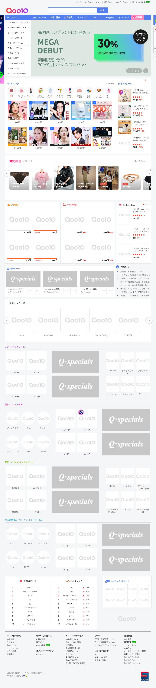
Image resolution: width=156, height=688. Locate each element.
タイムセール (125, 83)
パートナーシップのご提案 (135, 651)
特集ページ (15, 268)
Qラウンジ (40, 654)
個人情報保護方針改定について (131, 272)
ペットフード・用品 (16, 63)
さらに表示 (110, 83)
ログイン (79, 2)
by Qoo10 (27, 161)
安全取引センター (73, 657)
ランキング (13, 83)
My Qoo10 (89, 2)
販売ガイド (40, 642)
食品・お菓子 (13, 58)
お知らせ (124, 267)
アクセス (69, 654)
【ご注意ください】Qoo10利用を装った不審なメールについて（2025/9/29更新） (135, 292)
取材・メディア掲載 (132, 654)
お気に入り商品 (101, 657)
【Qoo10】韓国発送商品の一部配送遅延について (135, 282)
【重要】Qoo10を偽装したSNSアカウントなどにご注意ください (135, 278)
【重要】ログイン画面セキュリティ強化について (135, 296)
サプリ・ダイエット (16, 32)
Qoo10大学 (141, 2)
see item (115, 354)
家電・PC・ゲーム (15, 43)
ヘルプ (118, 2)
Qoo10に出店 (128, 2)
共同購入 (15, 205)
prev (7, 173)
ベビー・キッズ (14, 68)
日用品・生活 (13, 53)
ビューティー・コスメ (17, 27)
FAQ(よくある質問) (73, 642)
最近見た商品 (100, 660)
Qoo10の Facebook (131, 657)
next (149, 173)
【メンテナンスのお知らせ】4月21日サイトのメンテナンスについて (135, 275)
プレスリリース (130, 645)
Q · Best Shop (129, 205)
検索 (102, 10)
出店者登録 (40, 639)
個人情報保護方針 (73, 648)
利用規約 (69, 645)
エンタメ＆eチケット (120, 581)
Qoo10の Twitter (130, 660)
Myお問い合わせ (72, 639)
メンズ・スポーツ (15, 38)
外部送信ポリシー (73, 651)
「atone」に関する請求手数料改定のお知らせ (135, 285)
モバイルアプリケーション (105, 645)
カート (101, 2)
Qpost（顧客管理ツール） (105, 642)
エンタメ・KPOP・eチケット (19, 73)
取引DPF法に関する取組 (75, 663)
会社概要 (127, 639)
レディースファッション (18, 22)
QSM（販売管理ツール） (105, 639)
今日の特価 (72, 205)
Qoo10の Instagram (132, 663)
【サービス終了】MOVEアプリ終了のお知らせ (135, 289)
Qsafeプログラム (72, 660)
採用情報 (127, 642)
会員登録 (10, 639)
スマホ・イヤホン (15, 48)
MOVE (15, 161)
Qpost (110, 2)
